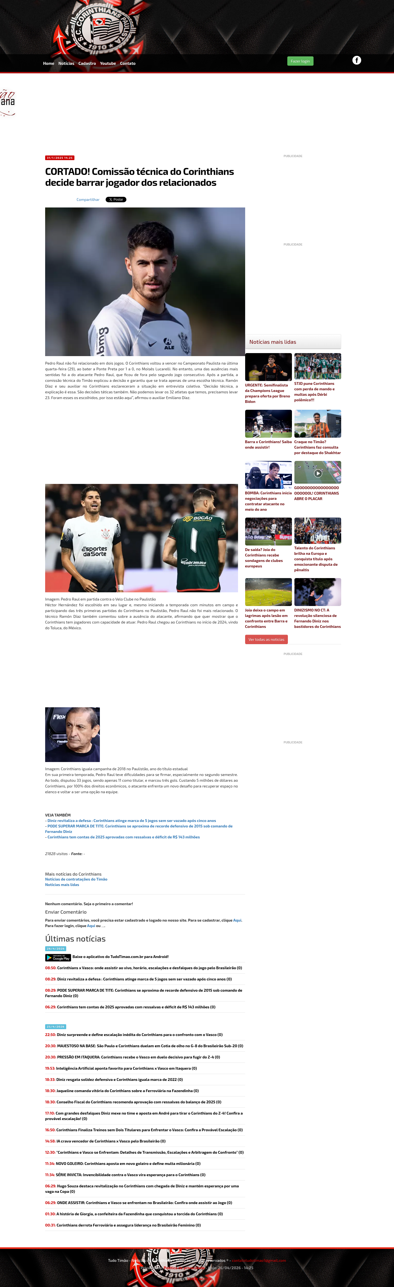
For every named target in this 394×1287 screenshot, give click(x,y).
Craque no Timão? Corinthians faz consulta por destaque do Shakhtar (317, 432)
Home (48, 63)
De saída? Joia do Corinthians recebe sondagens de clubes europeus (268, 543)
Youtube (108, 63)
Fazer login (300, 61)
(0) (138, 979)
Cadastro (87, 63)
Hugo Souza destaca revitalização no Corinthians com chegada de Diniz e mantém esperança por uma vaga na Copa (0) (142, 1189)
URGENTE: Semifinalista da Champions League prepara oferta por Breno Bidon (268, 378)
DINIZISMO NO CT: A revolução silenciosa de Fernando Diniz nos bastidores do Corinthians (317, 603)
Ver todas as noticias (267, 639)
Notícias (66, 63)
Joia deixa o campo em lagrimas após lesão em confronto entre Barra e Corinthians (268, 603)
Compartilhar (88, 199)
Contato (127, 63)
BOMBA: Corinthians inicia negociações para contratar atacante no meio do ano (268, 486)
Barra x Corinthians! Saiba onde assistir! (268, 429)
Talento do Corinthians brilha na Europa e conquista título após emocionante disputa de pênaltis (317, 545)
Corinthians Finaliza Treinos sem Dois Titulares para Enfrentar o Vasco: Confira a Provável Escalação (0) (144, 1129)
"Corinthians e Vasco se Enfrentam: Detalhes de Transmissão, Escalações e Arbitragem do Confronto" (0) (144, 1152)
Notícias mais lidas (62, 884)
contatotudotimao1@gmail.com (259, 1260)
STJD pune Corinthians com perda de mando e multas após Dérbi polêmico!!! (317, 377)
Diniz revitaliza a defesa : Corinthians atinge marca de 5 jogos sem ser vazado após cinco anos (132, 820)
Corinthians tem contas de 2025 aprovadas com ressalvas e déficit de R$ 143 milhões (124, 837)
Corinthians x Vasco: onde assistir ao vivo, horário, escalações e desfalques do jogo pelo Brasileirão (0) (143, 967)
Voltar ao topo (197, 1278)
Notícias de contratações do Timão (76, 879)
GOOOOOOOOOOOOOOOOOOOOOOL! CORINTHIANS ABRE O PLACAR (317, 481)
